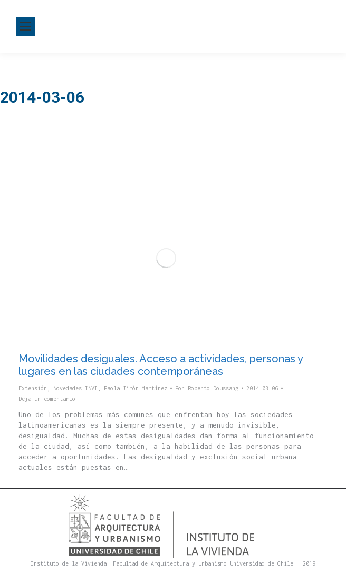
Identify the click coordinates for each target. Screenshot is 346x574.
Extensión (32, 388)
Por (206, 388)
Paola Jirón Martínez (135, 388)
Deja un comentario (46, 398)
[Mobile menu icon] (25, 26)
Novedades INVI (75, 388)
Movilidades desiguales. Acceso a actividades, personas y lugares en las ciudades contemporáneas (160, 365)
